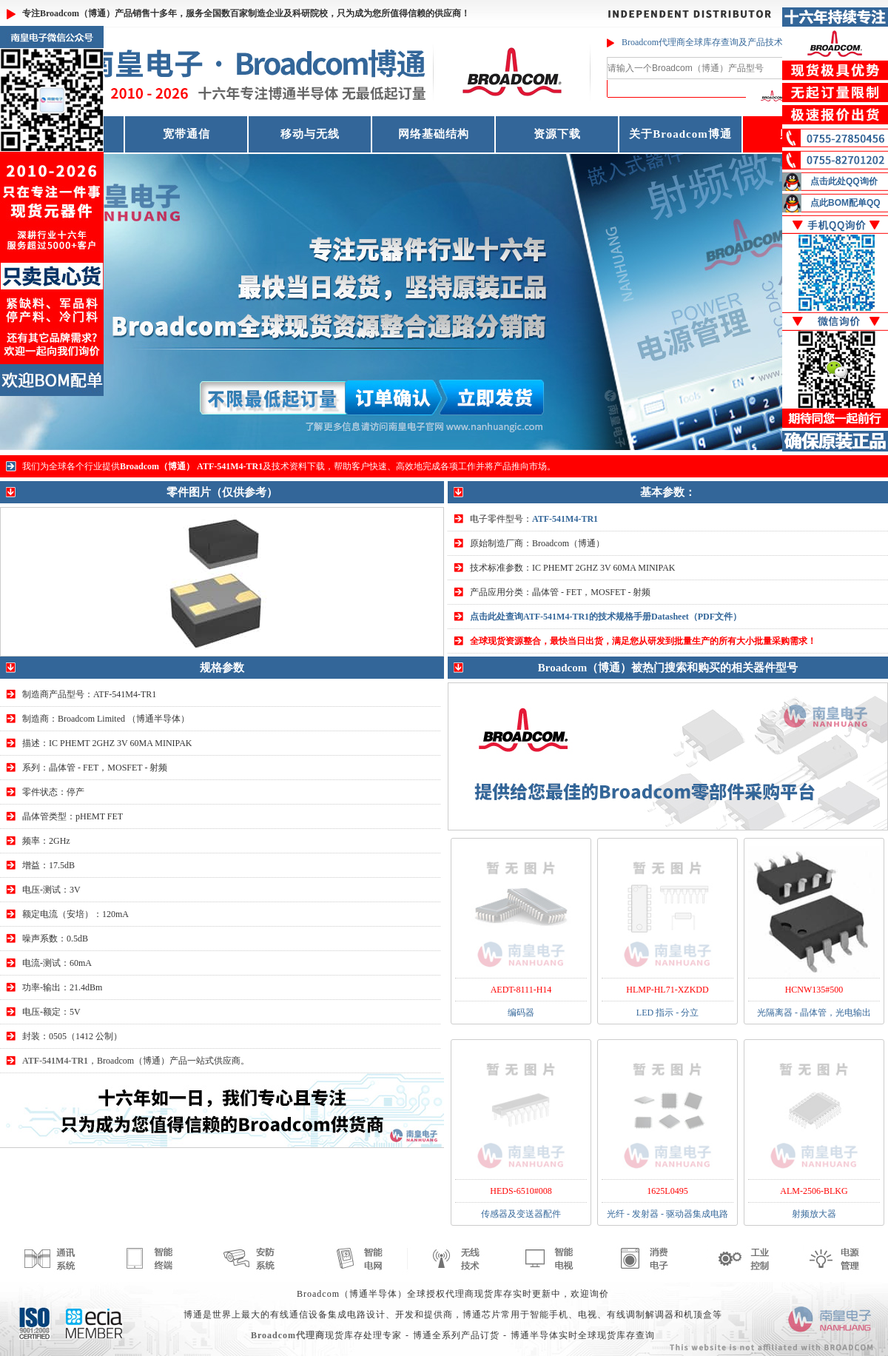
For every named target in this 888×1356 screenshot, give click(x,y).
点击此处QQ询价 (844, 181)
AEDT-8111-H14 (521, 989)
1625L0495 (667, 1191)
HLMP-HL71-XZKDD (667, 989)
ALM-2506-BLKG (813, 1191)
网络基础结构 (433, 134)
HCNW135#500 (814, 989)
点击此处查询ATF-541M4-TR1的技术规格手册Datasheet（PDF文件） (605, 616)
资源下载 (557, 134)
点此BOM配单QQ (845, 203)
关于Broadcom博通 (680, 134)
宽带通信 (186, 134)
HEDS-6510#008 (520, 1191)
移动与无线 (310, 134)
